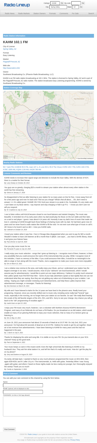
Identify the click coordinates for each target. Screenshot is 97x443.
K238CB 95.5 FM (21, 167)
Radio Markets (24, 13)
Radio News (9, 13)
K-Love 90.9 (43, 167)
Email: (16, 388)
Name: (5, 382)
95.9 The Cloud (55, 167)
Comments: (16, 395)
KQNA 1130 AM (22, 170)
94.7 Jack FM (8, 167)
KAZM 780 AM (35, 170)
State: (69, 7)
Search (91, 13)
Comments (64, 13)
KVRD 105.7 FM (69, 167)
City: (47, 7)
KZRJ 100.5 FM (82, 167)
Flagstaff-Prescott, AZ (11, 62)
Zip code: (67, 3)
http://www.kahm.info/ (11, 68)
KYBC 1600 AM (9, 170)
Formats (52, 13)
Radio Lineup (32, 434)
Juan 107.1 (33, 167)
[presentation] (22, 422)
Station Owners (39, 13)
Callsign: (47, 3)
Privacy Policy (75, 440)
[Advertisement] (48, 26)
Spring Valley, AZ (9, 49)
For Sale (75, 13)
